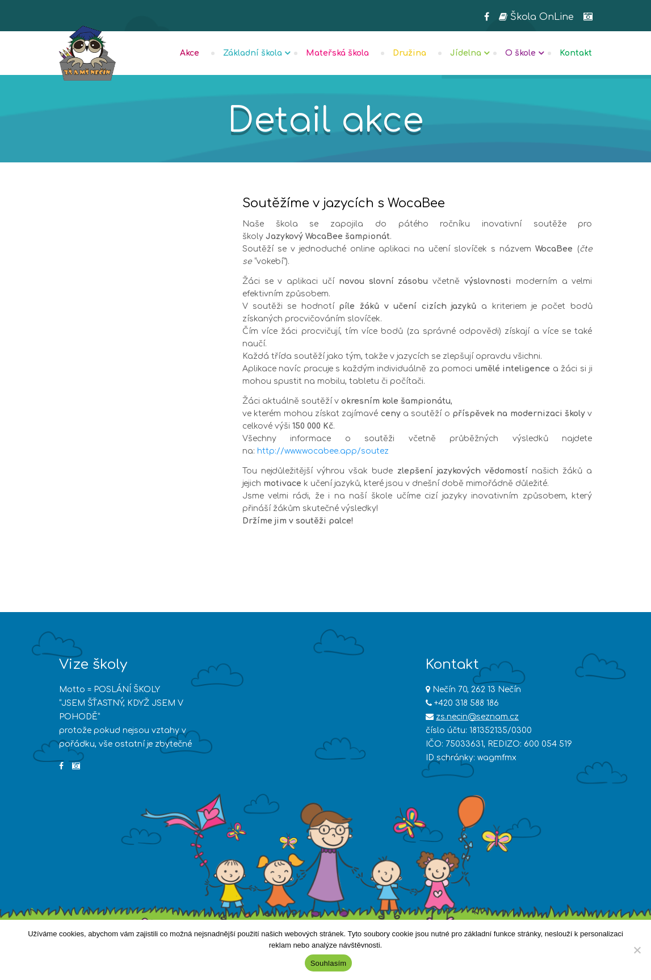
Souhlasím (328, 963)
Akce (189, 53)
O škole (520, 53)
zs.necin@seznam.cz (477, 717)
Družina (409, 53)
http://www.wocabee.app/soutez (323, 451)
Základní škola (252, 53)
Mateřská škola (337, 53)
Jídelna (465, 53)
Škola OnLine (536, 17)
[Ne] (636, 950)
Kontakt (576, 53)
